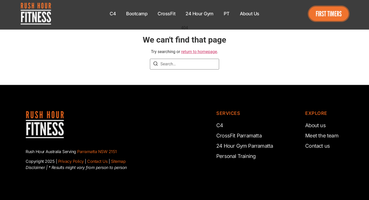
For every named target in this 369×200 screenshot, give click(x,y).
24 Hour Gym (199, 11)
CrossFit (166, 11)
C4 (113, 11)
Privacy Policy (71, 161)
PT (227, 11)
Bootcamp (136, 11)
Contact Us (97, 161)
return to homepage (199, 51)
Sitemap (118, 161)
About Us (249, 11)
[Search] (155, 64)
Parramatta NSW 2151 (97, 151)
